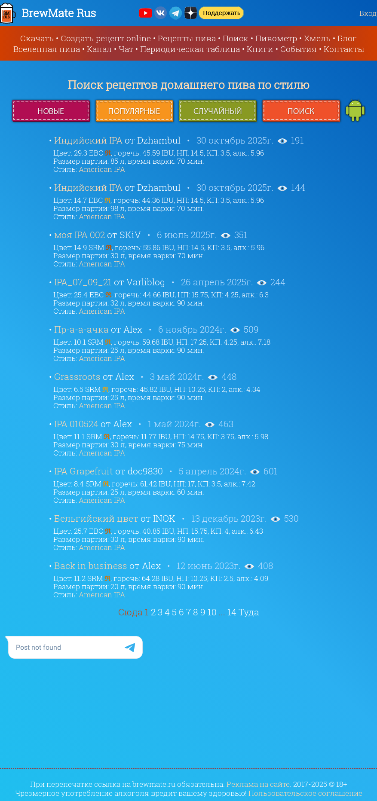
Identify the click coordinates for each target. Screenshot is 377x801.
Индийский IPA (88, 140)
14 (231, 612)
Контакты (344, 48)
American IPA (102, 169)
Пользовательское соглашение (305, 793)
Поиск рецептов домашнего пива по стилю (189, 84)
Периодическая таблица (190, 48)
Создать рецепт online (106, 38)
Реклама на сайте (258, 784)
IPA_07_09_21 (83, 282)
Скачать (37, 38)
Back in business (90, 565)
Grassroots (77, 376)
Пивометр (276, 38)
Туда (249, 612)
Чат (126, 48)
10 (212, 612)
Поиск (235, 38)
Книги (260, 48)
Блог (347, 38)
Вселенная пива (46, 48)
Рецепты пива (187, 38)
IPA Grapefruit (83, 471)
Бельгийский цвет (96, 518)
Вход (368, 13)
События (298, 48)
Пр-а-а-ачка (81, 329)
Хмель (317, 38)
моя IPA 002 (79, 235)
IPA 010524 (76, 424)
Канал (99, 48)
